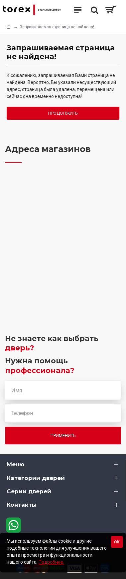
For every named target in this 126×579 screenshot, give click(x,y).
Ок (117, 541)
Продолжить (63, 113)
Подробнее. (51, 562)
